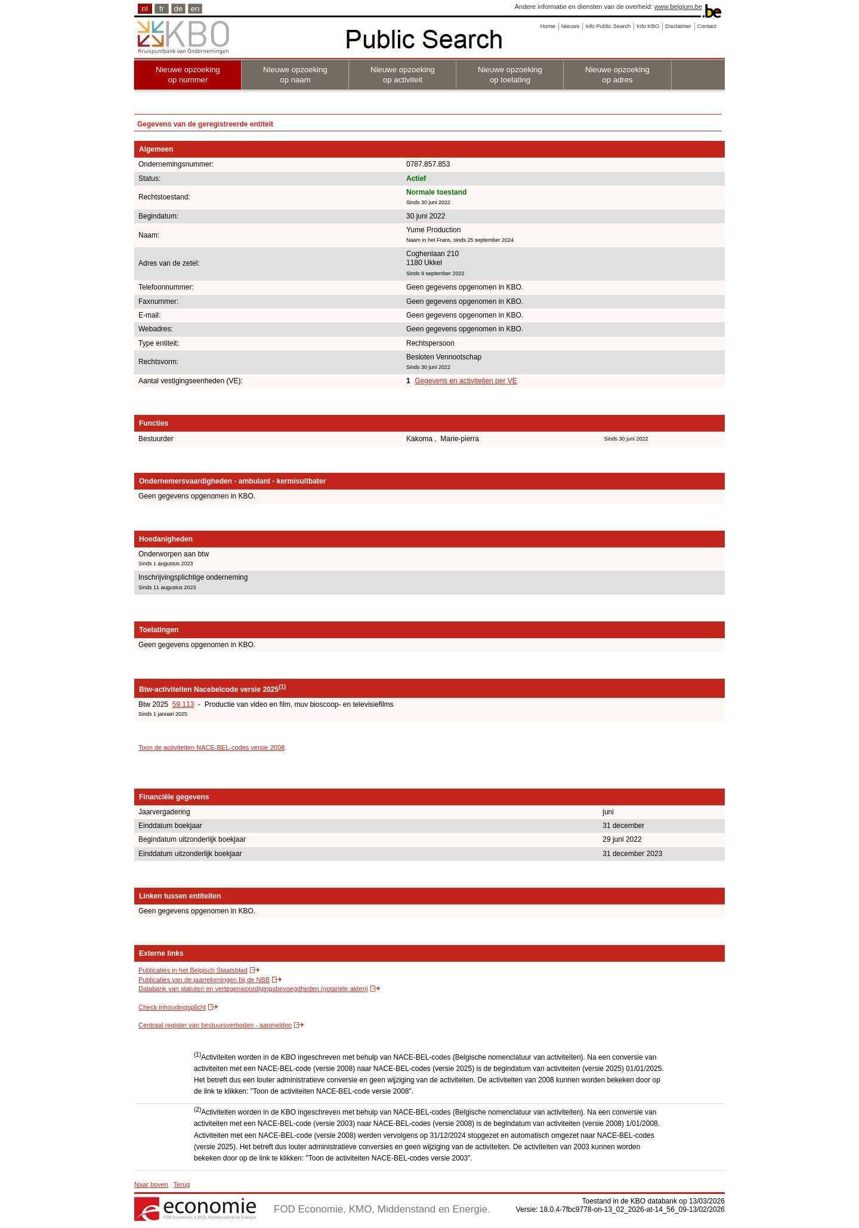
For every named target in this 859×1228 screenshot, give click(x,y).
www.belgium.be (678, 6)
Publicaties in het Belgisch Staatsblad (193, 970)
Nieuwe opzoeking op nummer (188, 74)
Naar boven (151, 1184)
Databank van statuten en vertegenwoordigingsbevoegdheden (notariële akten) (253, 988)
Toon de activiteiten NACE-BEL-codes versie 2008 (211, 747)
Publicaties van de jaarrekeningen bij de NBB (204, 979)
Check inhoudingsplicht (172, 1007)
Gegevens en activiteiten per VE (466, 381)
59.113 (183, 704)
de (178, 8)
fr (161, 8)
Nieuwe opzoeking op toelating (510, 74)
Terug (182, 1184)
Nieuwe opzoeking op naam (295, 74)
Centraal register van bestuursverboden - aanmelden (215, 1025)
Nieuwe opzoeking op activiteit (402, 74)
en (195, 8)
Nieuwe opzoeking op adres (617, 74)
